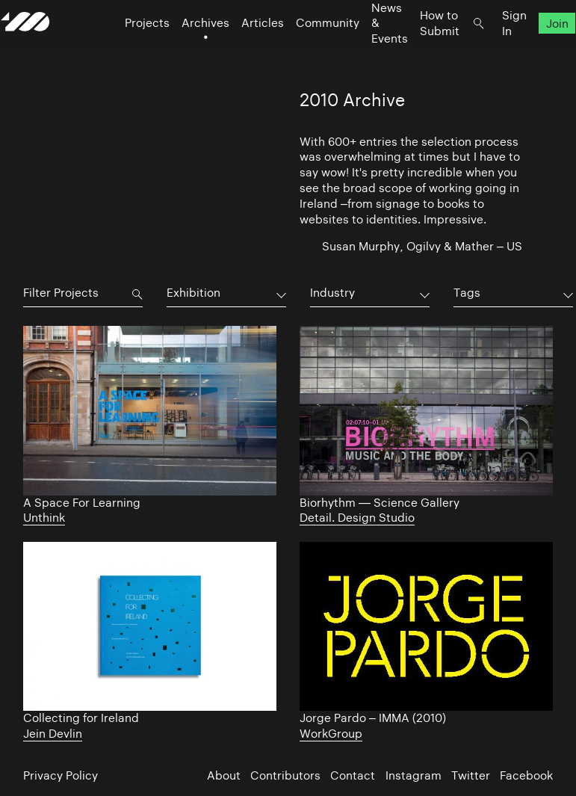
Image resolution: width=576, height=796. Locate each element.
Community (305, 53)
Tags (466, 293)
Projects (124, 53)
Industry (332, 293)
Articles (240, 53)
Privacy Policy (60, 775)
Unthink (44, 517)
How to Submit (417, 52)
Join (535, 53)
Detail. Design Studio (357, 517)
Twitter (470, 775)
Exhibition (193, 293)
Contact (352, 775)
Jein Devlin (52, 733)
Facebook (526, 775)
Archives (183, 53)
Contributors (285, 775)
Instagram (413, 775)
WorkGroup (331, 733)
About (224, 775)
